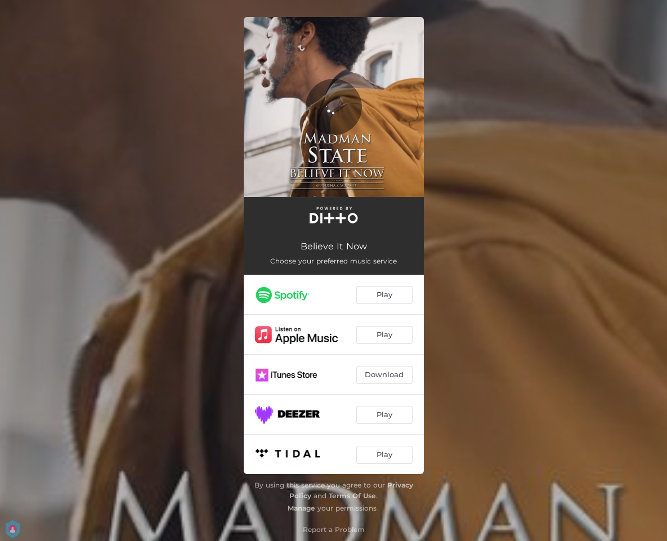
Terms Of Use (352, 495)
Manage (301, 508)
